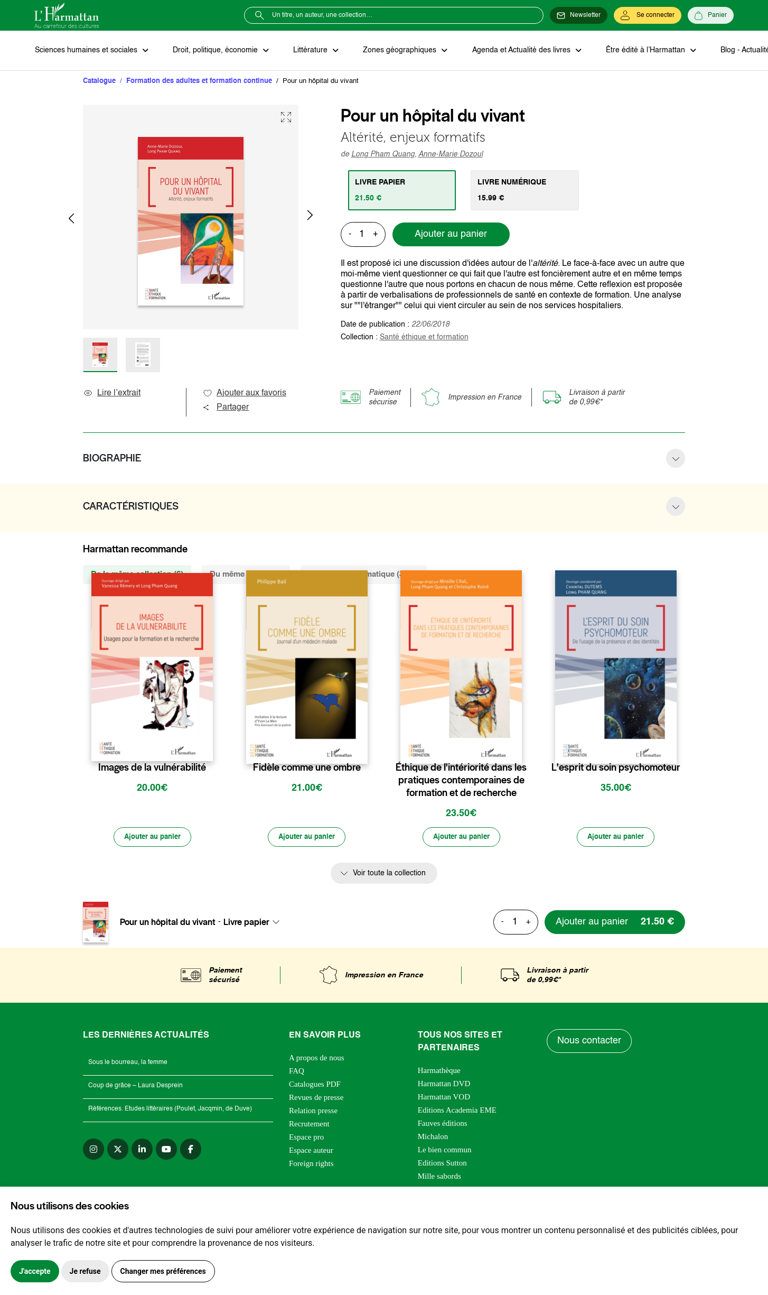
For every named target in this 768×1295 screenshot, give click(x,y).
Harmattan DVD (444, 1084)
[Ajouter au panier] (152, 838)
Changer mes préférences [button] (163, 1271)
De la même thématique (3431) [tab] (363, 575)
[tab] (402, 191)
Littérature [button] (309, 50)
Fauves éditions (442, 1124)
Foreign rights (311, 1164)
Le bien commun (445, 1150)
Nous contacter (590, 1042)
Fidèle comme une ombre (307, 768)
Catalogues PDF (315, 1085)
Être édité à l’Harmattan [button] (640, 50)
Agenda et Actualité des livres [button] (517, 50)
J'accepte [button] (35, 1271)
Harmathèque (439, 1071)
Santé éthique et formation (424, 337)
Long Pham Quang (383, 155)
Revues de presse (316, 1098)
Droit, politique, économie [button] (214, 50)
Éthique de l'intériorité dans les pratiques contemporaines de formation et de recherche (461, 781)
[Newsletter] (578, 15)
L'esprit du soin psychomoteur (615, 768)
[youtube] (166, 1150)
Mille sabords (439, 1177)
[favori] (206, 747)
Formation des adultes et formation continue (199, 81)
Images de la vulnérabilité (152, 768)
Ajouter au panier (451, 235)
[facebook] (190, 1150)
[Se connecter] (647, 15)
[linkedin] (142, 1150)
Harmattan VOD (444, 1098)
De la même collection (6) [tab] (137, 575)
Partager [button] (225, 408)
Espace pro (306, 1138)
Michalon (433, 1137)
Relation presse (313, 1111)
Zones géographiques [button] (397, 50)
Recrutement (309, 1125)
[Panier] (711, 15)
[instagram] (93, 1150)
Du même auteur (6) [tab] (246, 575)
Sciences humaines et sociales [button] (86, 50)
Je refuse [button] (85, 1271)
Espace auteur (311, 1151)
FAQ (296, 1072)
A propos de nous (316, 1058)
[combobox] (254, 923)
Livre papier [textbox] (246, 923)
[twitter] (117, 1150)
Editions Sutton (442, 1164)
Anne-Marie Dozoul (450, 155)
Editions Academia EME (457, 1111)
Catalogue (99, 81)
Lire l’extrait (112, 394)
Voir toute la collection (389, 874)
